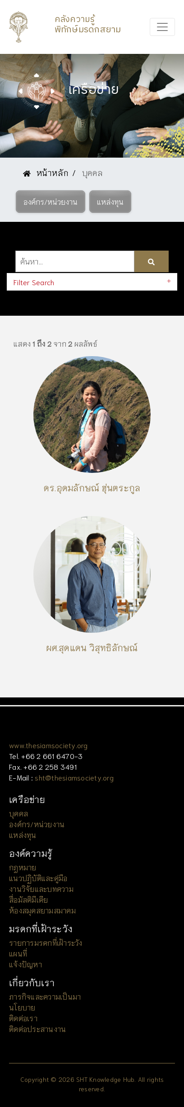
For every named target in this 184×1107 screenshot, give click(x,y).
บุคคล (18, 813)
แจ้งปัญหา (25, 964)
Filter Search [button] (34, 282)
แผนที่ (18, 953)
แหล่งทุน (23, 834)
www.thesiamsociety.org (48, 745)
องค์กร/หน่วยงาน (36, 824)
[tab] (92, 282)
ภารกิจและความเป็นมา (45, 996)
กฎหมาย (23, 867)
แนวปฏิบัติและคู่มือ (38, 877)
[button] (50, 201)
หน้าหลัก (46, 172)
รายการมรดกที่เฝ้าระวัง (46, 942)
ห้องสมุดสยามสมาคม (42, 910)
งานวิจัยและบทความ (41, 888)
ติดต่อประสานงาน (37, 1028)
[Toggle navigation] (162, 27)
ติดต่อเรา (23, 1018)
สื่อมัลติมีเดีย (28, 899)
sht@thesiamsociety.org (74, 777)
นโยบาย (22, 1007)
